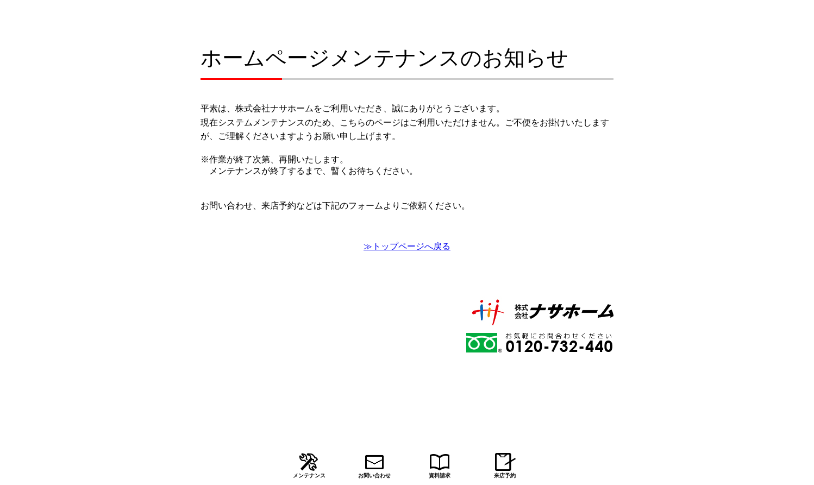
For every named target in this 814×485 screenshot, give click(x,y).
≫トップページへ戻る (407, 246)
